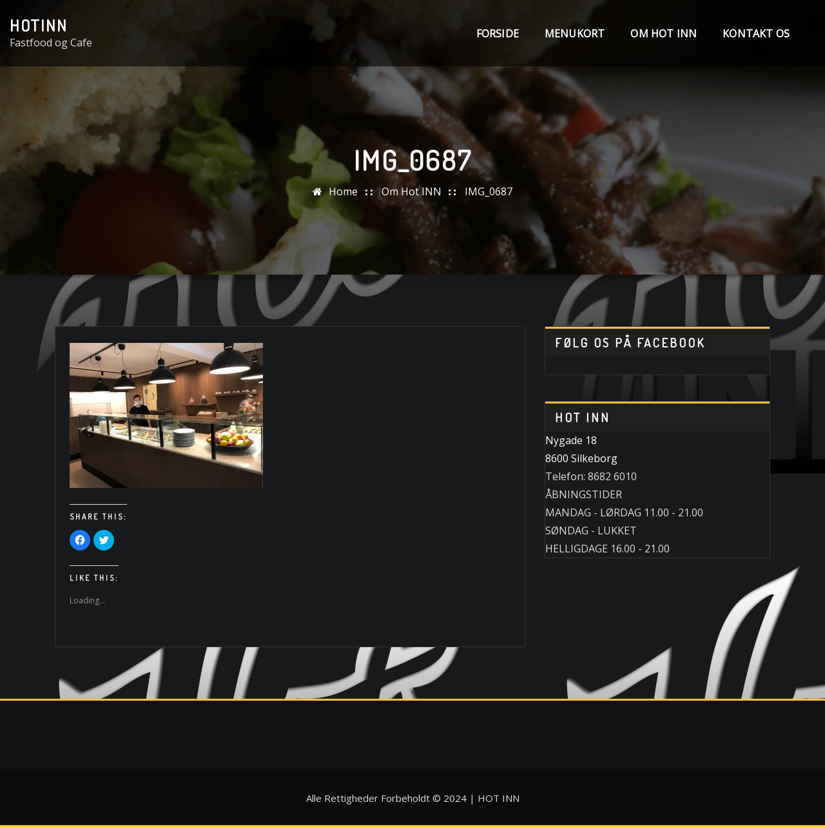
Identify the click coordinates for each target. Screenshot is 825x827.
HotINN (39, 25)
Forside (497, 33)
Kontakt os (756, 33)
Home (343, 191)
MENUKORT (575, 33)
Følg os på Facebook (630, 343)
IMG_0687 (488, 191)
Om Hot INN (663, 33)
